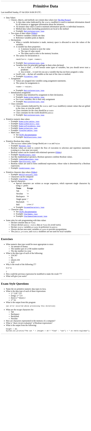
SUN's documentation (28, 135)
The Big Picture (64, 20)
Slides (34, 33)
